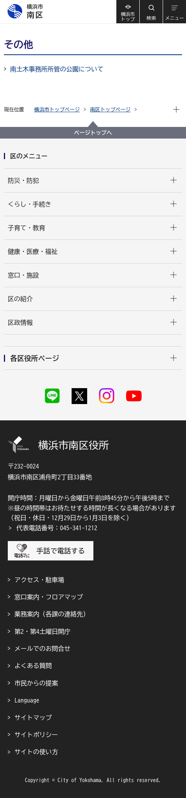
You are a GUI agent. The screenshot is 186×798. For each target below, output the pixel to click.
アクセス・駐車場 (39, 580)
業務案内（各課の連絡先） (51, 614)
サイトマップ (33, 718)
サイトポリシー (36, 735)
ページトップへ (93, 132)
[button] (151, 11)
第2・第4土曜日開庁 (42, 631)
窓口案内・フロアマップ (48, 597)
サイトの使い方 (36, 752)
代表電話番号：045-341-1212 (56, 528)
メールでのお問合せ (42, 648)
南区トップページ (110, 109)
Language (26, 700)
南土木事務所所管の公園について (57, 69)
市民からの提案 (36, 683)
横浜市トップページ (57, 109)
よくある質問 (33, 666)
